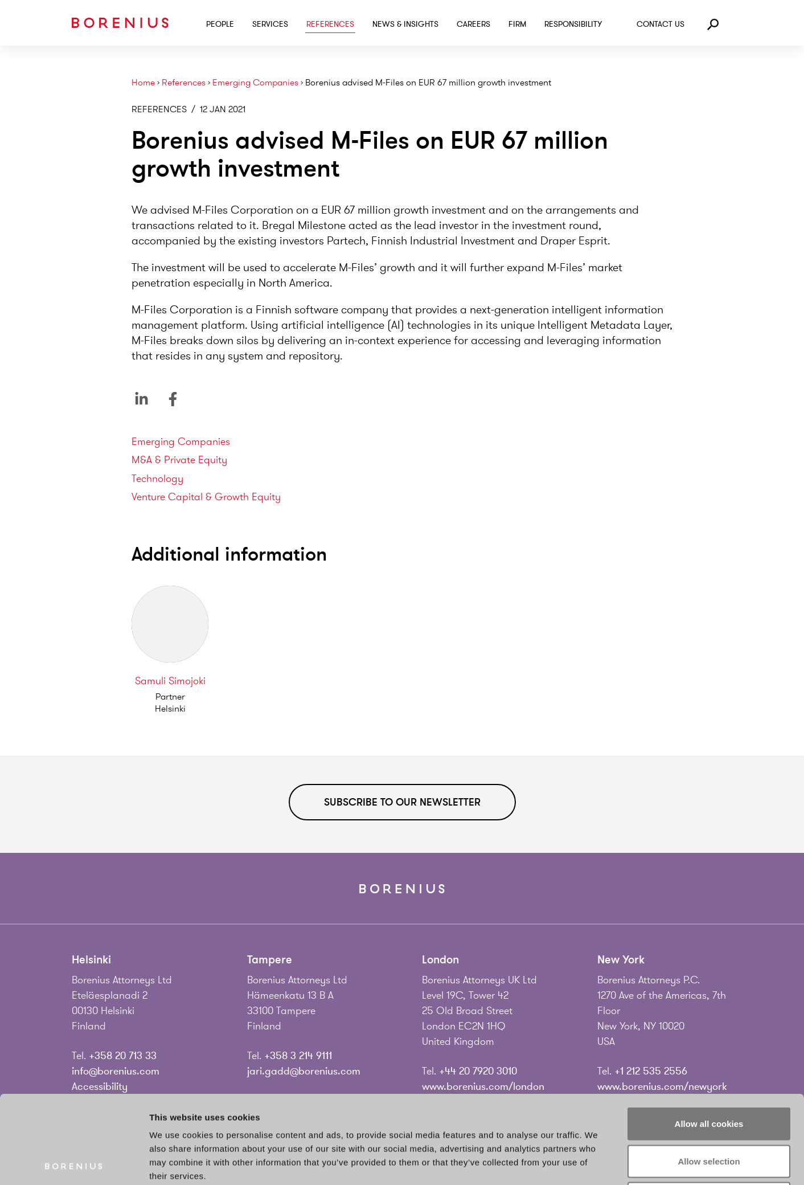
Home (143, 83)
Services (270, 24)
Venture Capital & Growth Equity (206, 497)
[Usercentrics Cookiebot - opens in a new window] (74, 1162)
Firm (517, 24)
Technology (157, 478)
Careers (473, 24)
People (220, 24)
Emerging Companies (255, 83)
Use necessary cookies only (709, 1110)
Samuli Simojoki (170, 681)
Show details (597, 1162)
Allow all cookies (709, 1035)
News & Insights (405, 24)
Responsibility (573, 24)
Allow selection (709, 1073)
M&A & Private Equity (179, 460)
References (330, 24)
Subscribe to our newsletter (402, 802)
